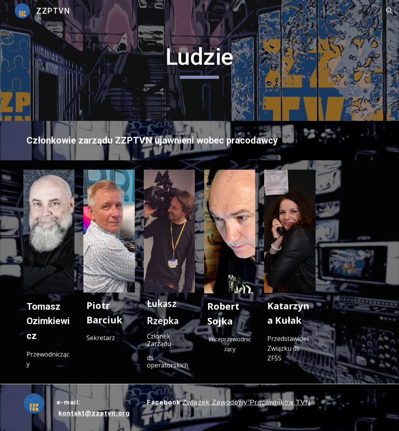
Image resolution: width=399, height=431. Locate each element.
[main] (199, 60)
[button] (389, 11)
